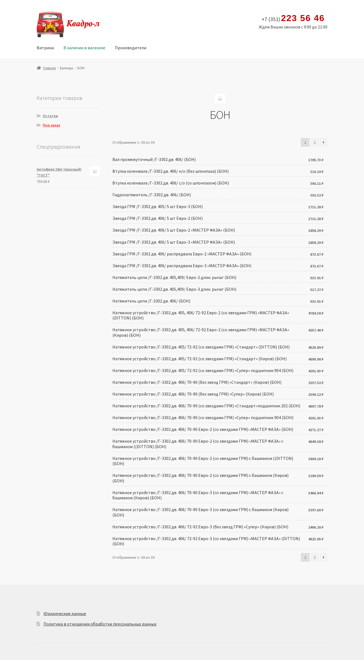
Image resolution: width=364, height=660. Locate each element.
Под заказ (51, 125)
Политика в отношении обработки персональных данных (99, 624)
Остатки (50, 115)
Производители (130, 47)
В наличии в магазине (84, 47)
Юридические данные (64, 613)
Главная (49, 67)
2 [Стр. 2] (315, 142)
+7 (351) (293, 18)
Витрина (45, 47)
